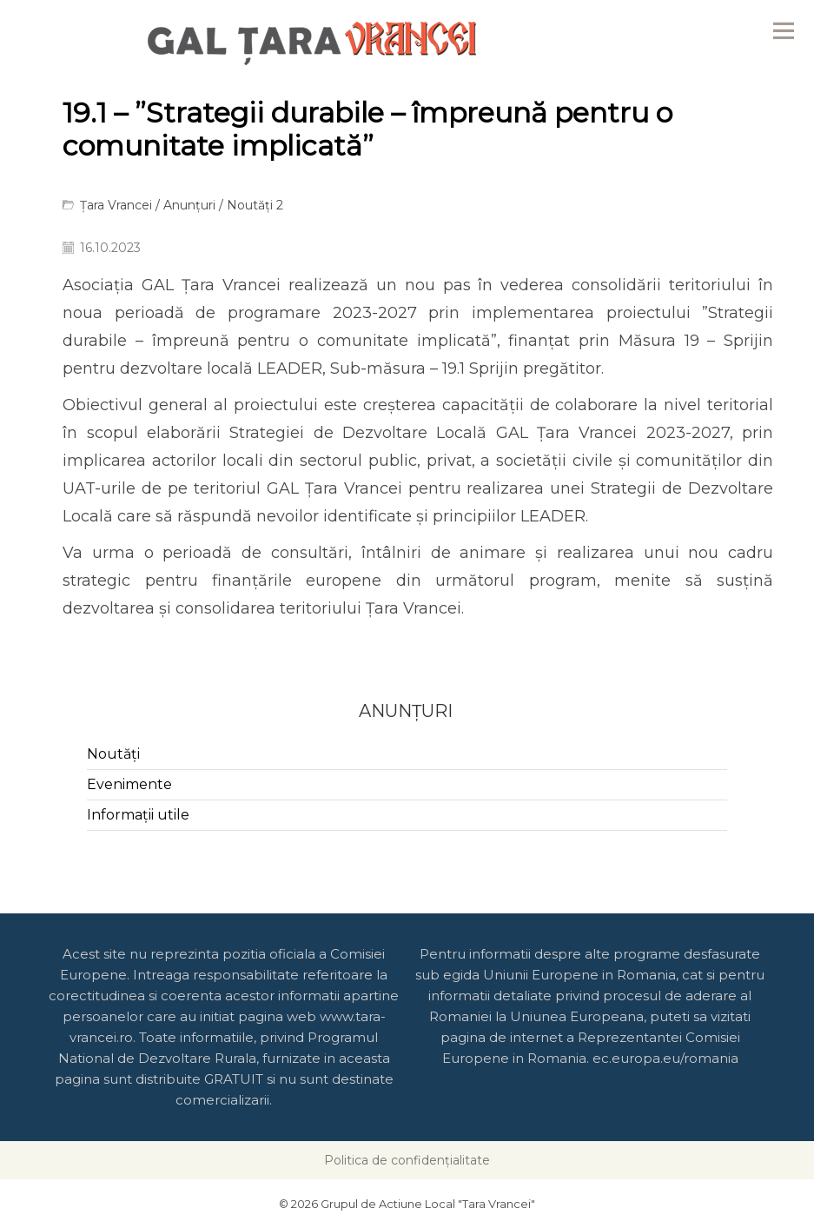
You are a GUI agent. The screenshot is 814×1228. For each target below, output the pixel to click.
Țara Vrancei (116, 205)
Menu (783, 30)
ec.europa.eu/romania (665, 1058)
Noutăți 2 (255, 205)
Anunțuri (189, 205)
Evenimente (129, 784)
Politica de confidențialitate (407, 1160)
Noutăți (113, 754)
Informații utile (138, 814)
